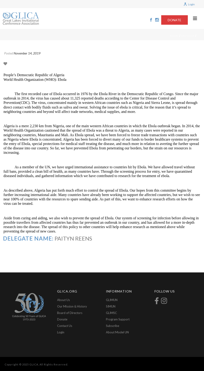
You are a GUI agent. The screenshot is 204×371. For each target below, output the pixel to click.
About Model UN (117, 332)
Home (174, 35)
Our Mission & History (72, 306)
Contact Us (64, 326)
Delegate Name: (28, 238)
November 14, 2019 (27, 53)
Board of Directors (69, 313)
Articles (188, 35)
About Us (63, 300)
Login (189, 4)
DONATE (174, 20)
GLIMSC (111, 313)
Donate (62, 319)
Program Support (118, 319)
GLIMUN (111, 300)
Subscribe (112, 326)
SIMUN (110, 306)
